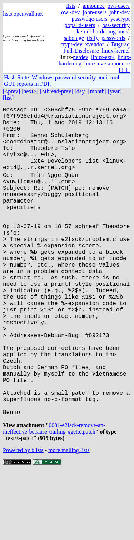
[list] (8, 98)
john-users (94, 12)
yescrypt (120, 19)
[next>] (29, 91)
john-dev (119, 12)
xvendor (94, 44)
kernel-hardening (96, 31)
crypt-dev (71, 44)
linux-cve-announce (107, 64)
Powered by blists (23, 518)
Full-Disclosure (81, 51)
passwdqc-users (89, 19)
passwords (113, 38)
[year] (114, 91)
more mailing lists (69, 518)
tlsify (93, 38)
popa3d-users (80, 25)
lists (70, 6)
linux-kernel (116, 51)
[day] (81, 91)
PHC (124, 70)
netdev (80, 57)
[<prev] (11, 91)
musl (124, 31)
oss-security (116, 25)
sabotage (74, 38)
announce (93, 6)
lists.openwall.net (23, 14)
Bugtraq (120, 44)
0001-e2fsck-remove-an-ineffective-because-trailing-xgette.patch (54, 497)
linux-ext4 (103, 57)
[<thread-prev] (56, 91)
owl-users (119, 6)
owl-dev (70, 12)
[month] (97, 91)
